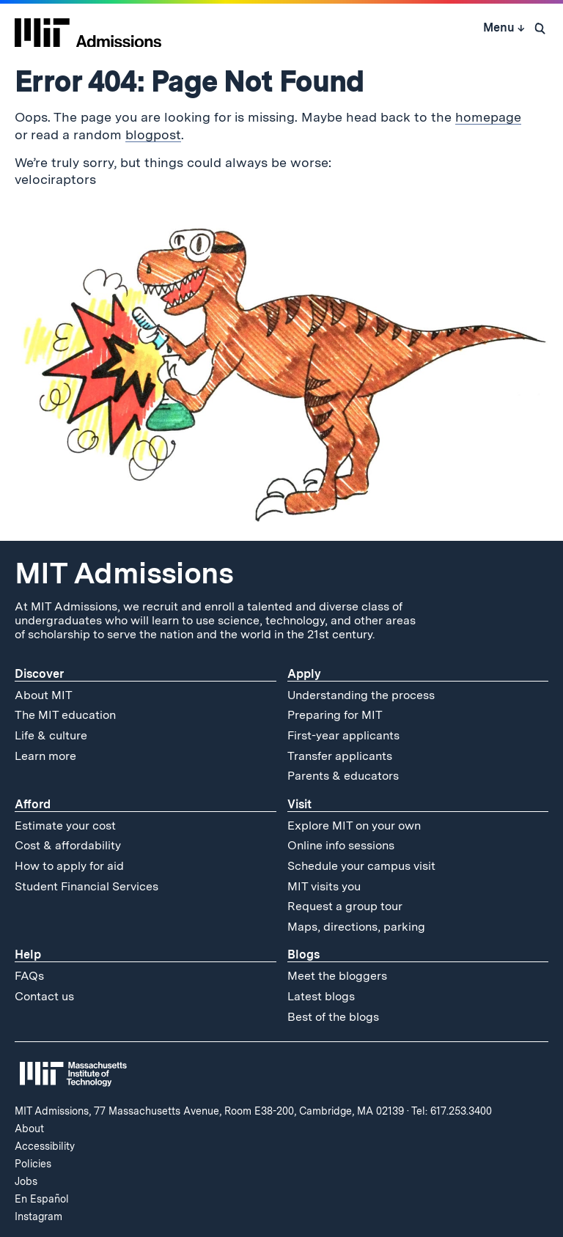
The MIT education (65, 715)
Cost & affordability (68, 845)
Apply (304, 674)
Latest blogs (321, 996)
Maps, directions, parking (356, 927)
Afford (33, 804)
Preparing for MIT (335, 715)
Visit (299, 804)
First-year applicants (343, 735)
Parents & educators (343, 776)
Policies (33, 1164)
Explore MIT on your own (354, 825)
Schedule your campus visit (361, 866)
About (29, 1128)
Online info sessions (340, 845)
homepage (488, 117)
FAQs (29, 976)
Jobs (26, 1181)
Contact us (44, 996)
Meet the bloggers (337, 976)
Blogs (303, 954)
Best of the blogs (333, 1017)
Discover (39, 674)
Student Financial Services (86, 886)
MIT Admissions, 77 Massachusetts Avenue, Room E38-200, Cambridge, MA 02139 (209, 1111)
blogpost (153, 134)
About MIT (44, 695)
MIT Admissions (124, 573)
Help (28, 954)
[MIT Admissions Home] (88, 27)
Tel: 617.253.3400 (451, 1111)
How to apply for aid (69, 866)
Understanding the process (361, 695)
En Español (42, 1199)
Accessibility (45, 1146)
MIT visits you (324, 886)
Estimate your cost (65, 825)
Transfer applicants (339, 756)
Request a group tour (344, 906)
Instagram (38, 1216)
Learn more (45, 756)
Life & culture (51, 735)
